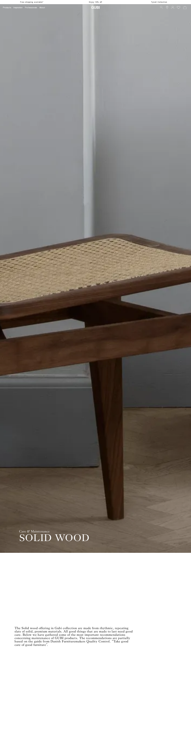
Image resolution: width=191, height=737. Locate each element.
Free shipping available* (31, 2)
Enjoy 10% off (95, 2)
